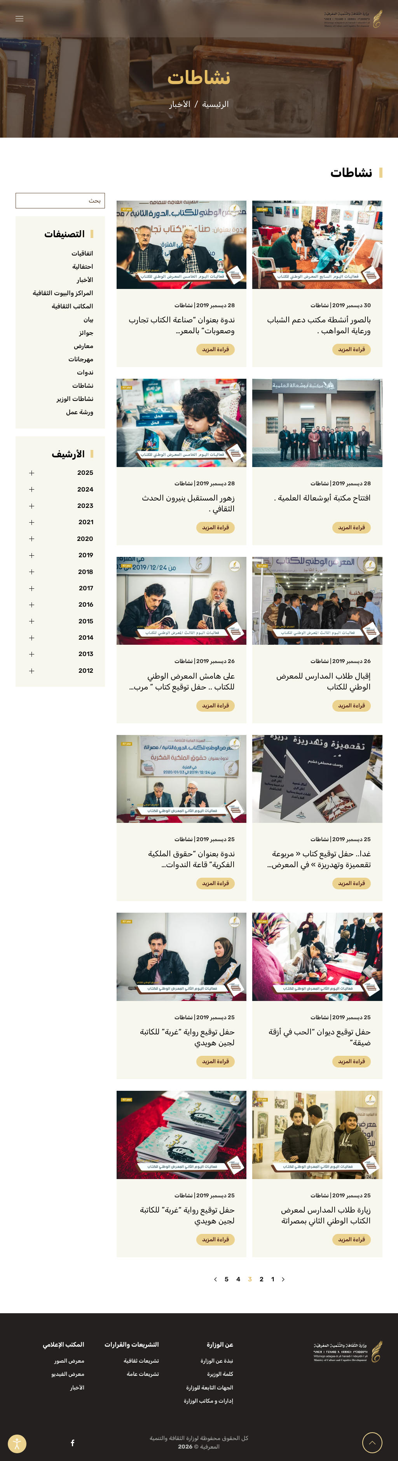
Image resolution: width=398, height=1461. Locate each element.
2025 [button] (85, 472)
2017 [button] (86, 588)
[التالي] (215, 1279)
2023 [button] (85, 505)
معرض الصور (69, 1361)
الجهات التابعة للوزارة (209, 1387)
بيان (88, 319)
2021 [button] (86, 522)
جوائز (86, 332)
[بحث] (60, 200)
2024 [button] (85, 489)
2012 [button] (86, 670)
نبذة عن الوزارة (217, 1361)
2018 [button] (85, 572)
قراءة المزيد (351, 349)
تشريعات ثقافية (141, 1361)
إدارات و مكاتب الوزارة (208, 1401)
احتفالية (82, 266)
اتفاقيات (82, 253)
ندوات (85, 372)
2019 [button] (86, 555)
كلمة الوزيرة (220, 1374)
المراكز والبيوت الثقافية (63, 293)
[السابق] (283, 1279)
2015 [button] (86, 621)
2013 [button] (86, 654)
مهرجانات (80, 359)
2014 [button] (86, 637)
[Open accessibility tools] (17, 1444)
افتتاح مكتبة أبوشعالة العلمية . (322, 497)
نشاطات (320, 305)
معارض (83, 346)
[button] (19, 18)
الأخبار (85, 279)
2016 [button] (86, 604)
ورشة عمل (79, 412)
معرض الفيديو (67, 1374)
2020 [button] (85, 538)
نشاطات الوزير (75, 398)
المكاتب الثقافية (72, 306)
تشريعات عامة (143, 1374)
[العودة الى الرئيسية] (353, 18)
